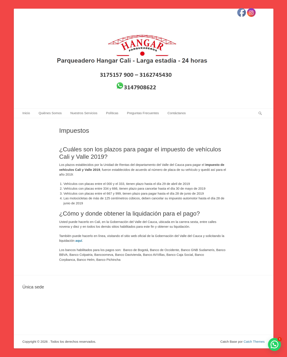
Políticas (112, 113)
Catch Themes (254, 341)
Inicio (26, 113)
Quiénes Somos (50, 113)
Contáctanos (177, 113)
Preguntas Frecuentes (143, 113)
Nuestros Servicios (83, 113)
